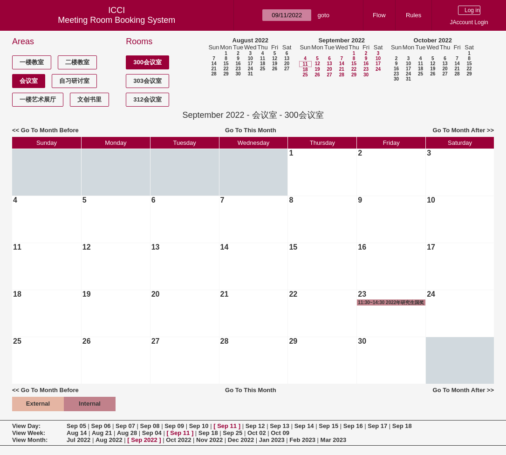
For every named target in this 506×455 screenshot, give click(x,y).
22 (225, 68)
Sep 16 (353, 425)
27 (286, 68)
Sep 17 (377, 425)
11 (262, 58)
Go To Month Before (50, 130)
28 (213, 73)
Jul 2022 (78, 439)
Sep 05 (76, 425)
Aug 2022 (109, 439)
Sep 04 (152, 432)
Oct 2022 (178, 439)
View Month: (30, 439)
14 (213, 63)
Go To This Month (250, 130)
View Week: (28, 432)
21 (213, 68)
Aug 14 (77, 432)
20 (286, 63)
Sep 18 (402, 425)
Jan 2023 (272, 439)
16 (237, 63)
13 (286, 58)
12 (274, 58)
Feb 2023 (302, 439)
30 (237, 73)
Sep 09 (174, 425)
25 (262, 68)
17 (250, 63)
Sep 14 (304, 425)
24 (250, 68)
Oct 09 (280, 432)
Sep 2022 (144, 439)
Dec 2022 (241, 439)
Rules (413, 15)
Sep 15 (328, 425)
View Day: (26, 425)
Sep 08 (150, 425)
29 (225, 73)
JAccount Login (469, 22)
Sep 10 (199, 425)
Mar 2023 (334, 439)
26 (274, 68)
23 (237, 68)
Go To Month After (459, 130)
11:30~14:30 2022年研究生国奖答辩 (391, 303)
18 (262, 63)
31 (250, 73)
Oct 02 (256, 432)
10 (250, 58)
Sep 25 (232, 432)
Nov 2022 (209, 439)
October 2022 (433, 40)
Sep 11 (227, 425)
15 (225, 63)
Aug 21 (102, 432)
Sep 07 (125, 425)
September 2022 (341, 40)
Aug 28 (127, 432)
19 (274, 63)
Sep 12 (255, 425)
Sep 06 (101, 425)
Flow (379, 15)
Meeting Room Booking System (116, 20)
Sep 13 (279, 425)
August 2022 (250, 40)
